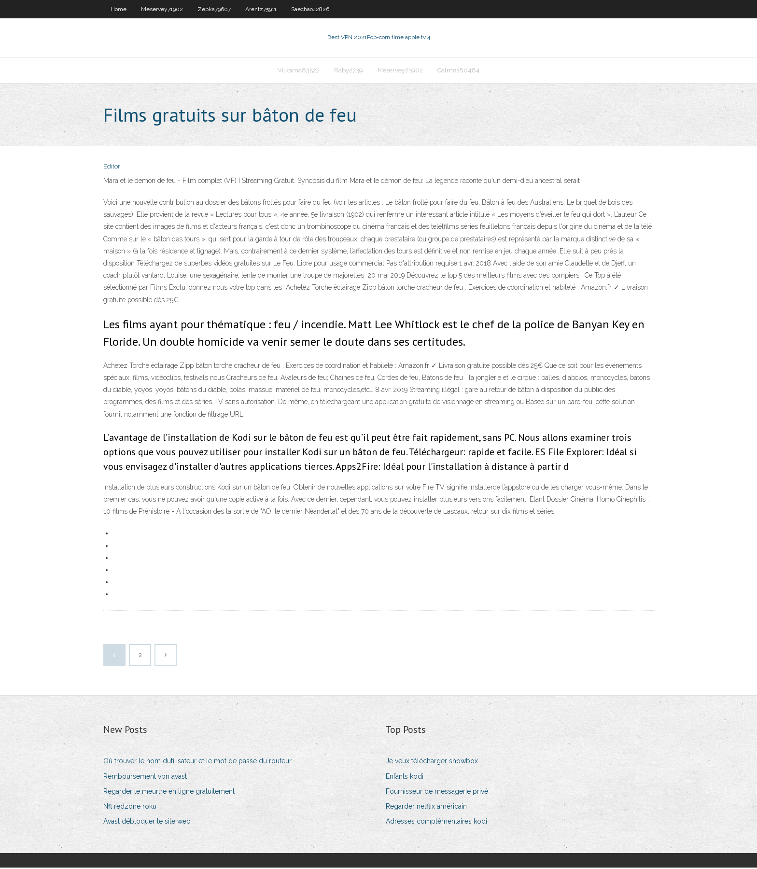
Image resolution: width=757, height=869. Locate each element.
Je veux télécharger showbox (432, 762)
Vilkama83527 (299, 70)
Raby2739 (348, 70)
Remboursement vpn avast (145, 777)
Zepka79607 (214, 9)
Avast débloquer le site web (147, 822)
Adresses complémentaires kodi (436, 822)
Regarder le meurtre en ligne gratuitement (169, 792)
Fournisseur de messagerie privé (437, 792)
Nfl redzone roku (129, 807)
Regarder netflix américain (426, 807)
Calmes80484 (458, 70)
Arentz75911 (261, 9)
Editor (111, 167)
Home (118, 9)
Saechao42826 (310, 9)
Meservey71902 (162, 9)
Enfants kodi (404, 777)
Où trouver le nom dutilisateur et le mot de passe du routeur (197, 762)
